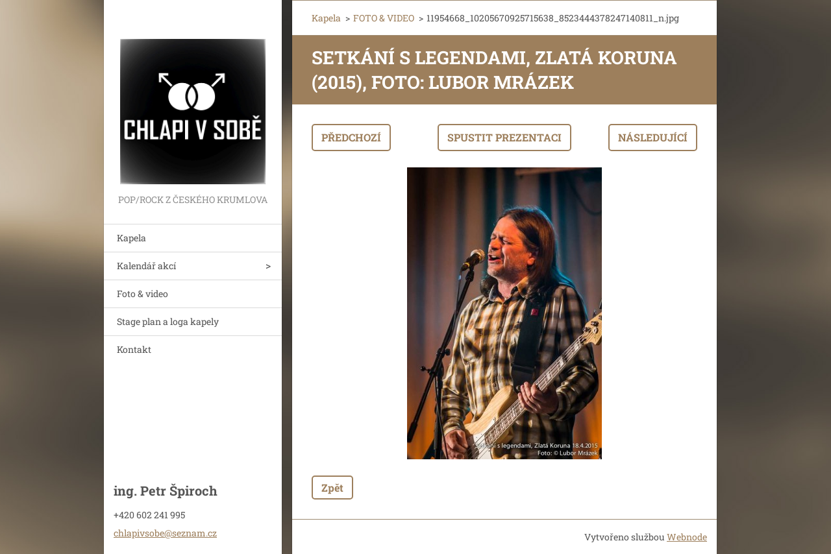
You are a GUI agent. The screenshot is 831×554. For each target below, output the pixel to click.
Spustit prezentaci (504, 137)
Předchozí (351, 137)
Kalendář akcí (146, 265)
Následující (653, 137)
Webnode (687, 537)
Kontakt (134, 349)
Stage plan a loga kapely (168, 321)
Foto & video (142, 293)
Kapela (131, 238)
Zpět (332, 487)
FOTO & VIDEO (383, 18)
